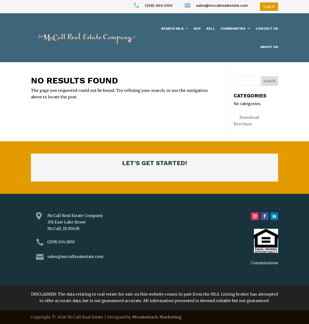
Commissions (264, 262)
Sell (210, 28)
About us (269, 47)
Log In (269, 6)
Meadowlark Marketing (157, 317)
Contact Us (267, 28)
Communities (233, 28)
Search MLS (172, 28)
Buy (197, 28)
